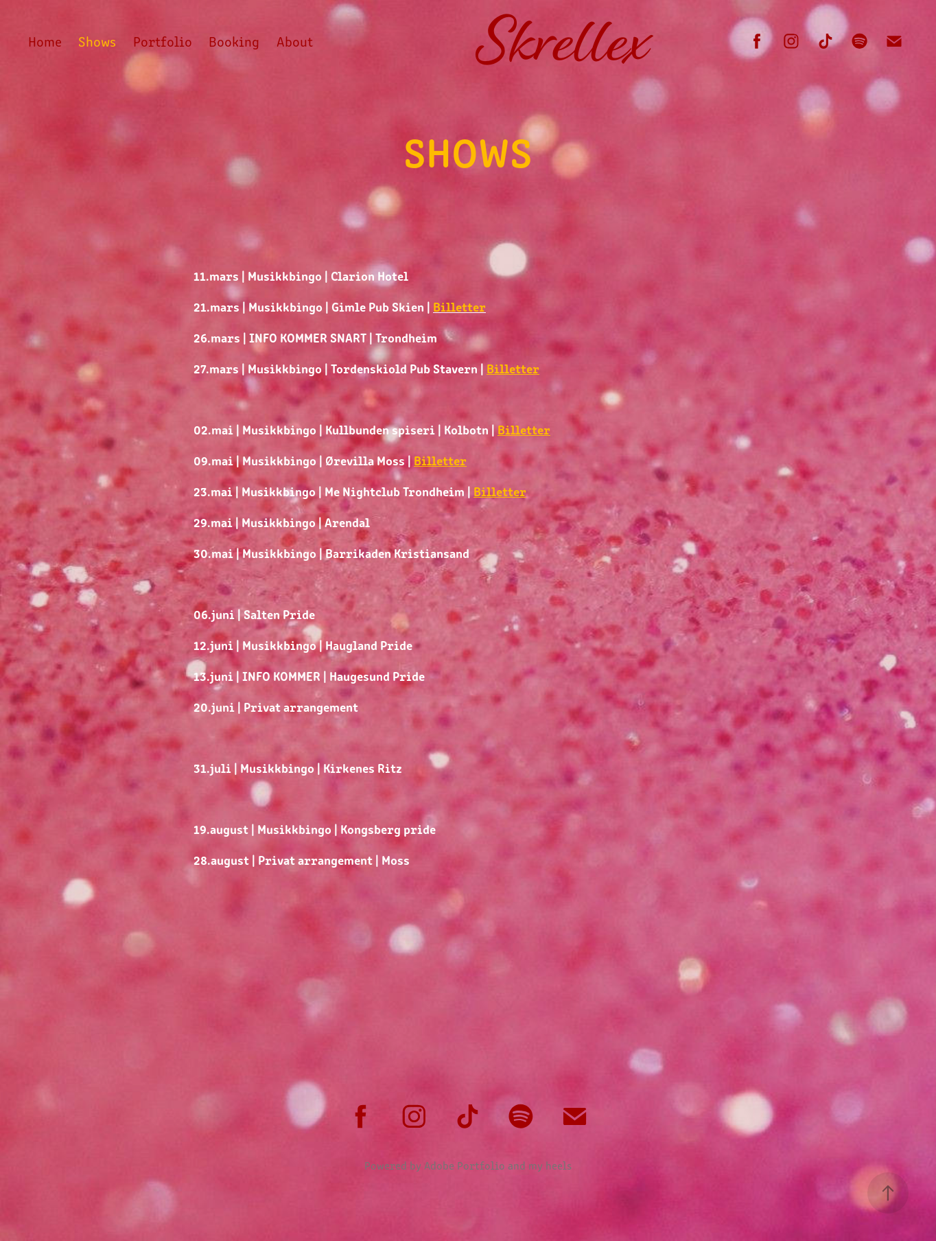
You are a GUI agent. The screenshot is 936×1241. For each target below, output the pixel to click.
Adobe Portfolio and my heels (498, 1165)
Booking (234, 41)
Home (45, 41)
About (295, 41)
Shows (97, 41)
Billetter (513, 368)
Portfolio (162, 41)
